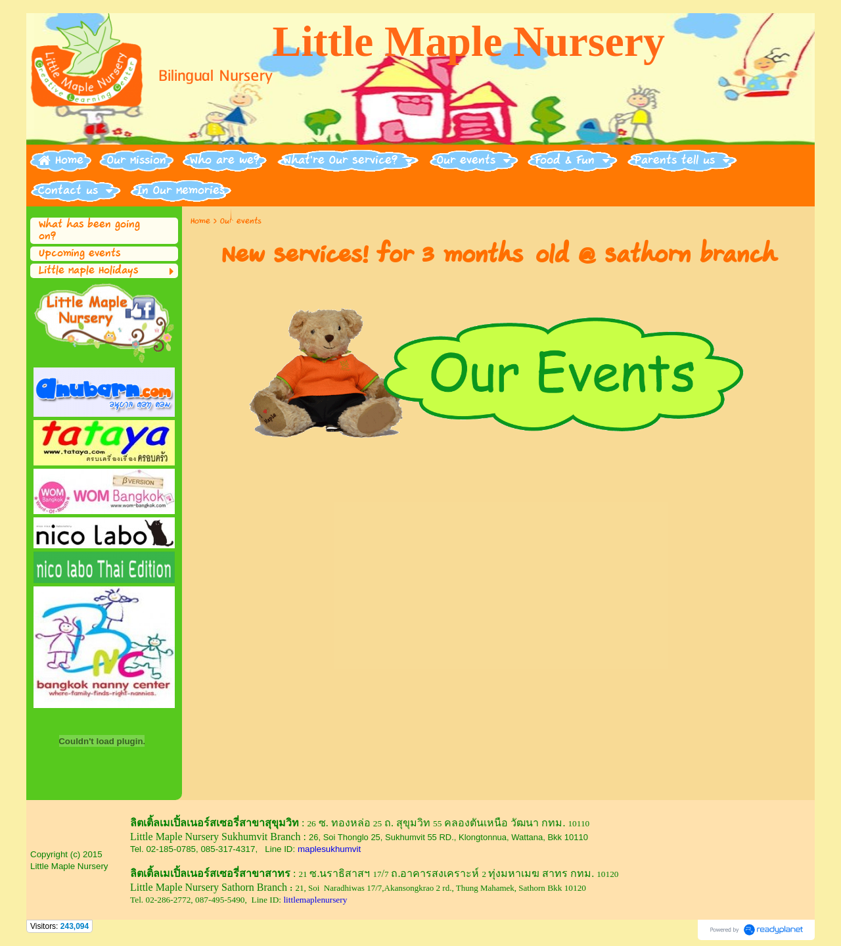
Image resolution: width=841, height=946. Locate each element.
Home (200, 221)
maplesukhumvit (329, 849)
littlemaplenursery (315, 900)
